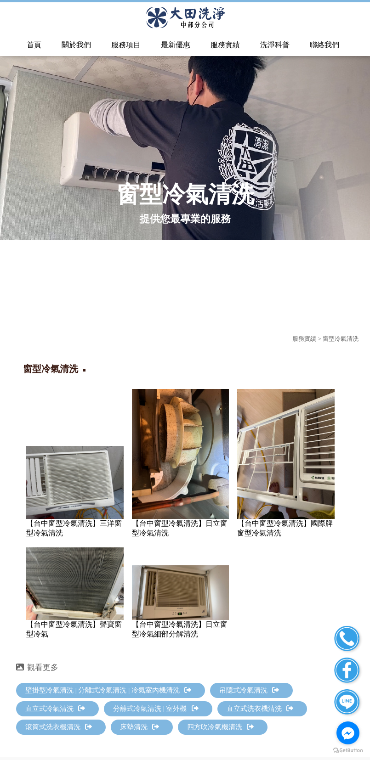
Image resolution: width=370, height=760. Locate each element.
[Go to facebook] (347, 732)
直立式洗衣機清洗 (260, 708)
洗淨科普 (275, 45)
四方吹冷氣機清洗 (220, 727)
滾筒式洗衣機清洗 (58, 727)
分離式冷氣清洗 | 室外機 (156, 708)
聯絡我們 (324, 45)
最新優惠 (175, 45)
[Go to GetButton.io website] (348, 751)
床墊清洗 (139, 727)
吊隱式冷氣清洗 (249, 690)
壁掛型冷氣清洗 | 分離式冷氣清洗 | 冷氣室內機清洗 (108, 690)
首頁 (34, 45)
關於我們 (76, 45)
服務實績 (225, 45)
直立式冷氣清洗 (55, 708)
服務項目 (126, 45)
